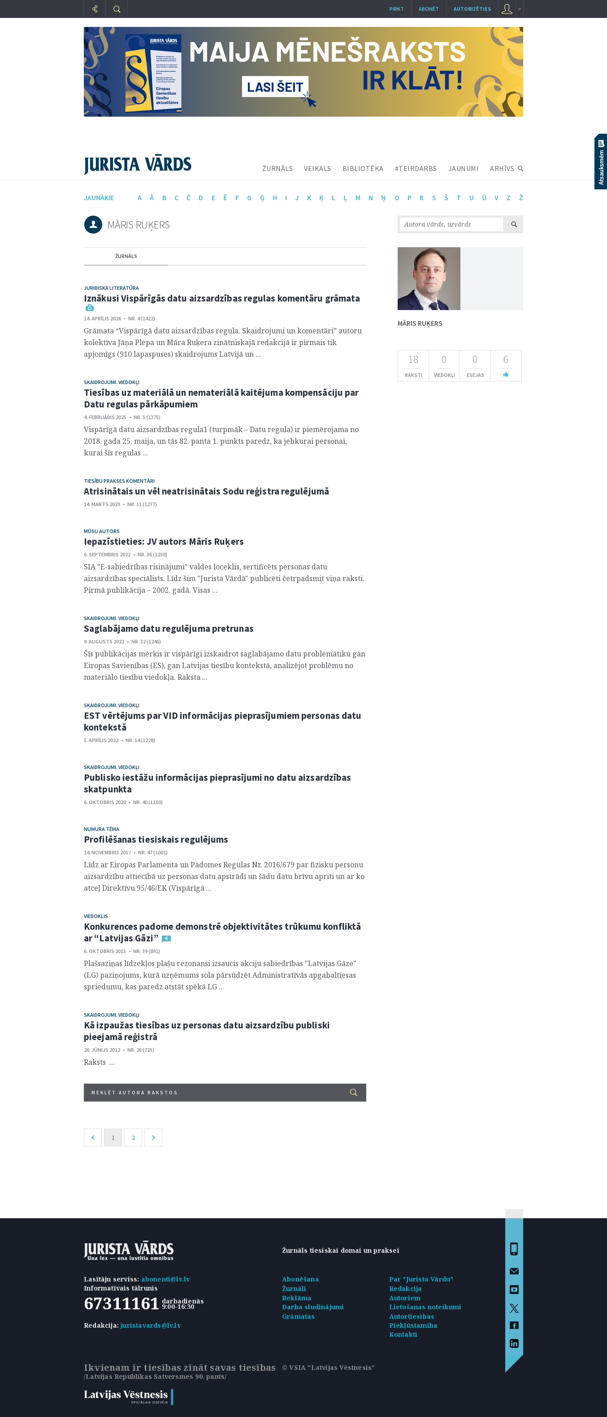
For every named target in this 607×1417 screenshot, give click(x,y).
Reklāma (297, 1298)
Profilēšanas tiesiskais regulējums (156, 839)
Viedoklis (96, 916)
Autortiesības (412, 1316)
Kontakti (403, 1334)
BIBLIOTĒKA (363, 168)
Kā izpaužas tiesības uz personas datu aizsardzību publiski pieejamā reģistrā (207, 1031)
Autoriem (405, 1298)
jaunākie (99, 197)
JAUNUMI (463, 168)
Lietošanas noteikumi (425, 1307)
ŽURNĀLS (277, 168)
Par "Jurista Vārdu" (421, 1279)
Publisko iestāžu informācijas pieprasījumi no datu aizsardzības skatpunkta (217, 783)
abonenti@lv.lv (165, 1279)
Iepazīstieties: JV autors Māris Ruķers (164, 541)
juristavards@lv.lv (151, 1325)
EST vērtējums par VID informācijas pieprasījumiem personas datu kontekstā (222, 721)
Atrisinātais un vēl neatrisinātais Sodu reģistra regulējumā (206, 491)
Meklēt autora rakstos (224, 1092)
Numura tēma (101, 829)
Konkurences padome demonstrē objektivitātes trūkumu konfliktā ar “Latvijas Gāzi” (222, 932)
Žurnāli (294, 1288)
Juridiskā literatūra (111, 287)
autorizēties (472, 8)
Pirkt (397, 8)
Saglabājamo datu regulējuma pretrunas (169, 628)
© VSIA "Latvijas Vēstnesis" (328, 1367)
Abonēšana (300, 1279)
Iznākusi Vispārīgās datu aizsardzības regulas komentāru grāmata (222, 298)
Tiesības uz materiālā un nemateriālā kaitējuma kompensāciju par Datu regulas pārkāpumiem (221, 398)
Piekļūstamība (413, 1325)
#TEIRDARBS (416, 168)
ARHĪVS (502, 168)
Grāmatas (298, 1316)
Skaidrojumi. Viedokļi (111, 382)
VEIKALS (317, 168)
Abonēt (429, 8)
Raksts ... (99, 1062)
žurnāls (126, 256)
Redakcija (405, 1288)
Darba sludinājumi (313, 1307)
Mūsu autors (102, 531)
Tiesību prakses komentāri (119, 480)
